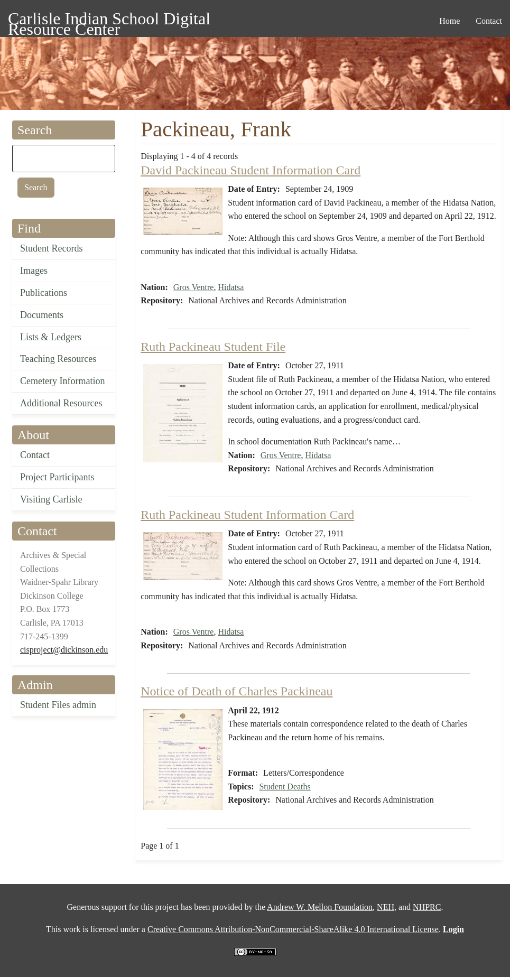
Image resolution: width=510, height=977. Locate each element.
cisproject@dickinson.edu (64, 649)
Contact (35, 455)
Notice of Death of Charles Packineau (236, 691)
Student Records (51, 248)
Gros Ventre (193, 287)
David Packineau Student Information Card (250, 170)
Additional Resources (61, 403)
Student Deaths (284, 786)
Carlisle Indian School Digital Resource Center (109, 20)
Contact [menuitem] (489, 20)
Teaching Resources (58, 358)
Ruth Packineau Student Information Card (247, 515)
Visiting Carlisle (51, 499)
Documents (41, 315)
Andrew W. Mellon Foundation (320, 906)
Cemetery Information (62, 381)
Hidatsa (231, 287)
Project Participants (57, 477)
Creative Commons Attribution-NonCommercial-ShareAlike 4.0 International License (293, 929)
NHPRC (427, 906)
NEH (385, 906)
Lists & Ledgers (50, 337)
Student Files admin (58, 705)
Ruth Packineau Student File (213, 346)
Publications (43, 292)
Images (34, 270)
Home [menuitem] (449, 20)
